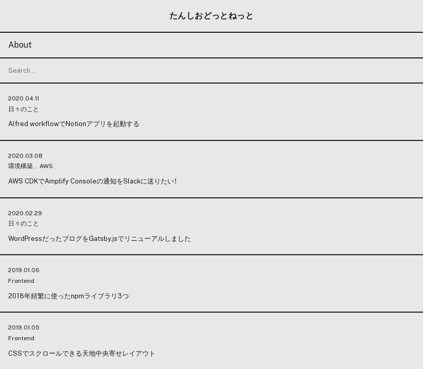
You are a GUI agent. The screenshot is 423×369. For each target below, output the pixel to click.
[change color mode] (211, 184)
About (20, 45)
